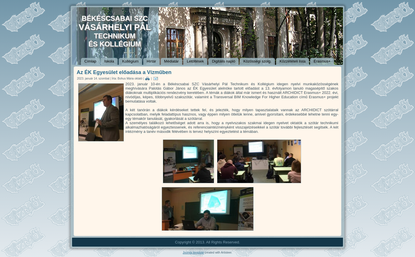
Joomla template (193, 252)
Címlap (90, 61)
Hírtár (151, 61)
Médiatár (171, 61)
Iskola (109, 61)
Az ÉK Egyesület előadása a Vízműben (124, 72)
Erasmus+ (322, 61)
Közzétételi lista (292, 61)
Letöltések (195, 61)
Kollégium (130, 61)
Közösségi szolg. (257, 61)
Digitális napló (223, 61)
